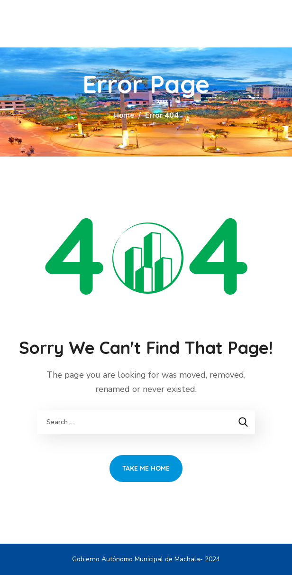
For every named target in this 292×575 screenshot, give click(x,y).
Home (123, 115)
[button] (274, 23)
